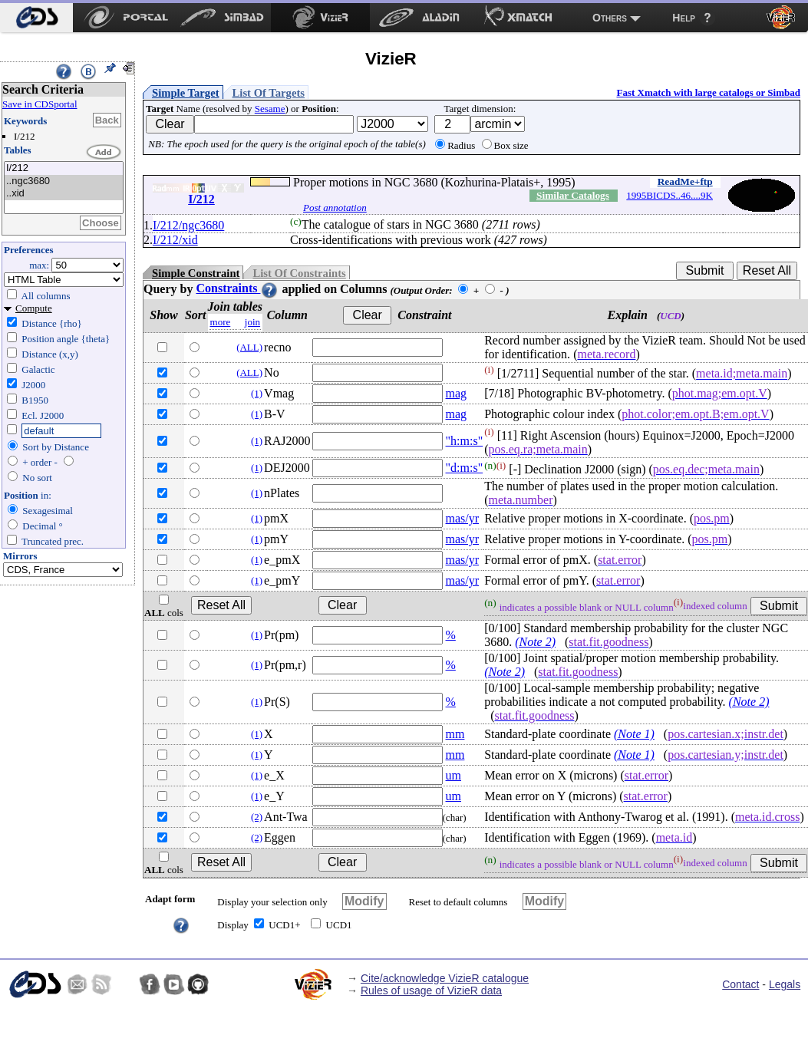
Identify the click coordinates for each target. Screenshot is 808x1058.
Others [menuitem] (609, 18)
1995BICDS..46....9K (669, 195)
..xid (64, 193)
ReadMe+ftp (685, 181)
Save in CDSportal (40, 104)
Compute (33, 308)
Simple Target (185, 93)
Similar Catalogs (572, 195)
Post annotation (335, 207)
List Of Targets (269, 93)
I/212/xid (175, 239)
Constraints (237, 288)
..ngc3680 (64, 181)
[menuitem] (36, 17)
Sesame (270, 108)
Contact (740, 984)
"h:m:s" (464, 440)
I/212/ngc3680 (188, 225)
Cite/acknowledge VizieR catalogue (445, 978)
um (453, 775)
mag (456, 393)
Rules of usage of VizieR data (431, 990)
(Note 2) (535, 641)
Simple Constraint (195, 273)
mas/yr (463, 518)
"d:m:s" (464, 467)
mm (455, 733)
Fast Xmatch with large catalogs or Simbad (708, 92)
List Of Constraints (298, 273)
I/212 (64, 168)
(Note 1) (634, 733)
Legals (784, 984)
